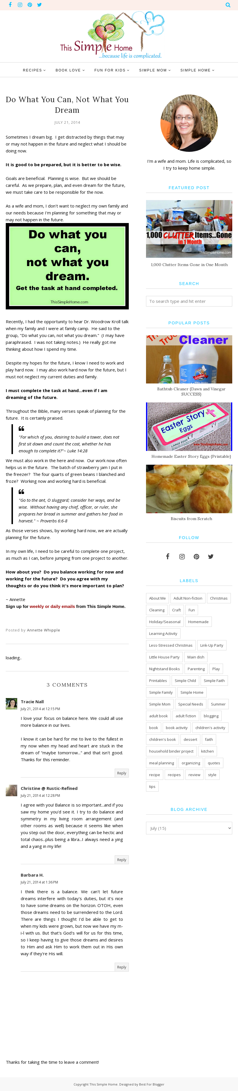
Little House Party (164, 657)
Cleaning (156, 610)
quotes (214, 763)
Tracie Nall (32, 701)
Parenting (196, 668)
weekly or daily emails (52, 606)
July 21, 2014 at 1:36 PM (39, 882)
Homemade (198, 621)
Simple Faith (214, 680)
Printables (158, 680)
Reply (121, 773)
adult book (158, 715)
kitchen (207, 751)
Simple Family (161, 692)
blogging (211, 715)
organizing (191, 763)
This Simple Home (103, 1084)
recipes (174, 774)
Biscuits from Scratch (191, 518)
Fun (192, 610)
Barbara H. (32, 875)
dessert (190, 739)
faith (209, 739)
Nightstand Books (164, 668)
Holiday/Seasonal (165, 621)
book (153, 727)
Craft (176, 610)
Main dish (195, 657)
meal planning (161, 763)
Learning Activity (163, 633)
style (212, 774)
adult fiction (186, 715)
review (194, 774)
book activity (177, 727)
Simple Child (185, 680)
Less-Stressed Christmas (171, 645)
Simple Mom (159, 704)
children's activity (210, 727)
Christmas (219, 598)
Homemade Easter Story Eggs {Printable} (191, 456)
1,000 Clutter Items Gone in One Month (189, 264)
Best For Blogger (151, 1084)
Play (216, 668)
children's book (162, 739)
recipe (154, 774)
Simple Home (192, 692)
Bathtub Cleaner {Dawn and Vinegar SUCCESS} (191, 391)
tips (152, 786)
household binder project (171, 751)
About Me (157, 598)
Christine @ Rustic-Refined (49, 788)
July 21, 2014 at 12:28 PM (40, 795)
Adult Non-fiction (188, 598)
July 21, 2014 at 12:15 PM (40, 708)
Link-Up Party (211, 645)
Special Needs (190, 704)
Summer (218, 704)
